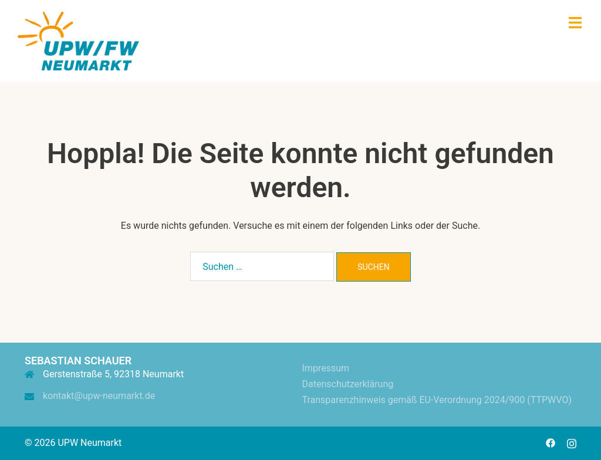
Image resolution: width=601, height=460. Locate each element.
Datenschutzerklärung (348, 384)
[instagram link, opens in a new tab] (571, 442)
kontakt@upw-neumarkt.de (99, 395)
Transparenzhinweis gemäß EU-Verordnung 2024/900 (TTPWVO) (437, 399)
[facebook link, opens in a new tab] (550, 442)
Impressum (326, 368)
